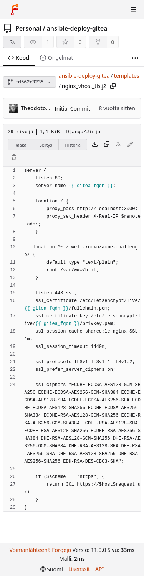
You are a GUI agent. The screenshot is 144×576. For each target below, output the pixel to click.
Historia (73, 145)
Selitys (46, 145)
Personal (28, 28)
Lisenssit (79, 569)
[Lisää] (135, 58)
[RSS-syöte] (12, 42)
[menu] (51, 569)
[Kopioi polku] (113, 86)
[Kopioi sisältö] (107, 144)
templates (126, 75)
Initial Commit (72, 108)
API (99, 569)
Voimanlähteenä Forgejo (40, 549)
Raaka (20, 145)
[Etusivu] (14, 9)
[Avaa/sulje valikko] (133, 9)
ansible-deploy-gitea (76, 28)
